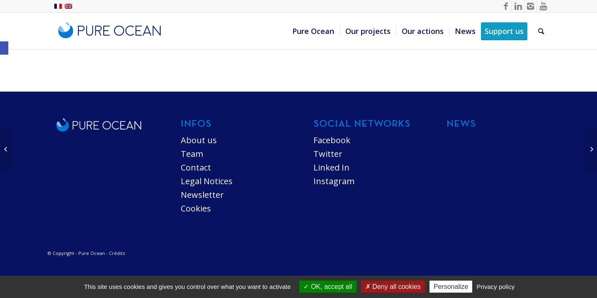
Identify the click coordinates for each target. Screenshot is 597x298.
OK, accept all (327, 286)
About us (199, 140)
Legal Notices (207, 181)
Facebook (331, 140)
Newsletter (202, 194)
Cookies (196, 208)
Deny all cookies (393, 286)
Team (192, 153)
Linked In (331, 167)
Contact (196, 167)
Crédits (117, 253)
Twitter (327, 153)
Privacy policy (496, 286)
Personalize (451, 286)
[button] (4, 48)
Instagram (333, 181)
